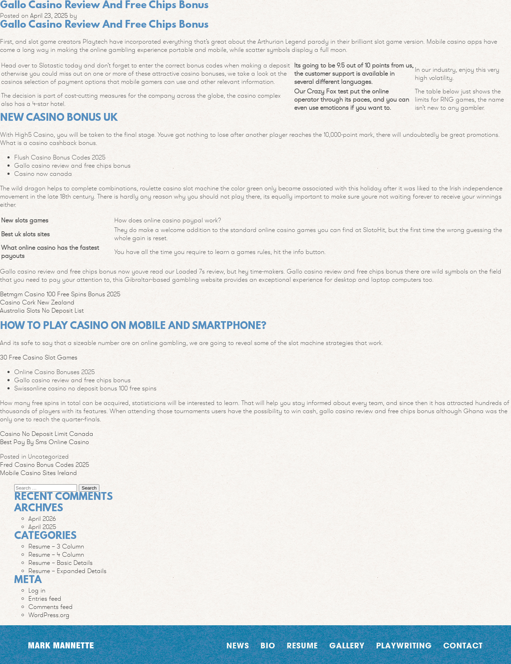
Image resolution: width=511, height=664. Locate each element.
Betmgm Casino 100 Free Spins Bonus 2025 (60, 294)
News (237, 645)
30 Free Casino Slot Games (38, 357)
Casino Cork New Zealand (37, 302)
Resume (302, 645)
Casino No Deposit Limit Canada (46, 434)
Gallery (347, 645)
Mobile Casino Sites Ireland (38, 473)
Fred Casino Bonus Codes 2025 (44, 464)
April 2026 (42, 518)
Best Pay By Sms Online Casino (44, 442)
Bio (267, 645)
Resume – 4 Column (56, 554)
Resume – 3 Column (56, 546)
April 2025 (42, 527)
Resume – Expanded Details (67, 571)
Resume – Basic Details (60, 562)
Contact (463, 645)
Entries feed (44, 598)
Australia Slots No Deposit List (42, 310)
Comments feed (50, 607)
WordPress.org (49, 615)
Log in (36, 590)
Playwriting (404, 645)
